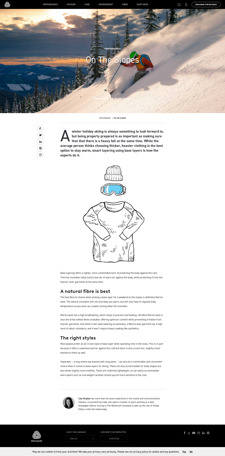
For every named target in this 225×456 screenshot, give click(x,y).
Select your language (76, 432)
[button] (179, 4)
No (191, 451)
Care (87, 4)
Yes (184, 451)
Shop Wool (143, 4)
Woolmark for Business (206, 4)
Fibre (125, 4)
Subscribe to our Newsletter (113, 432)
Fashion (71, 4)
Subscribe (114, 438)
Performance (50, 4)
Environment (106, 4)
